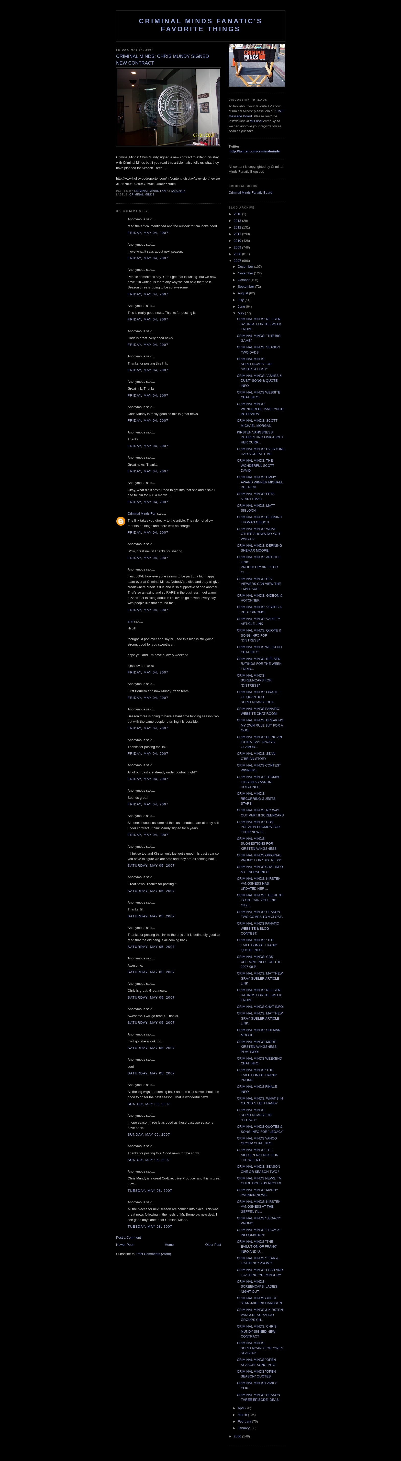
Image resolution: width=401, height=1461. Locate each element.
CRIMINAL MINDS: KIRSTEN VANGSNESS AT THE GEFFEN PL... (259, 1207)
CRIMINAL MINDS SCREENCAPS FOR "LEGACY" (254, 1115)
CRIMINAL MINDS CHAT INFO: (260, 1007)
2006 (238, 1436)
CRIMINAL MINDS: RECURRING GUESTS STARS (256, 798)
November (246, 273)
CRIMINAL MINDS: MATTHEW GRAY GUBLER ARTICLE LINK (260, 978)
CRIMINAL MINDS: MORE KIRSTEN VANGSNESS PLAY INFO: (256, 1047)
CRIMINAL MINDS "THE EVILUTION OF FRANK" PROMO (257, 1075)
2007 (238, 261)
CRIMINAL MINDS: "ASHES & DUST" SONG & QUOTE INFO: (259, 381)
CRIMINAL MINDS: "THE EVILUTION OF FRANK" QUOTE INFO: (257, 945)
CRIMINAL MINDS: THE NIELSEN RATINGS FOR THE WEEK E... (257, 1155)
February (245, 1421)
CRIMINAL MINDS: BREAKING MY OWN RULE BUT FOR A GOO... (260, 725)
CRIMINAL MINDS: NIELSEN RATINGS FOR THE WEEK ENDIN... (259, 324)
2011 (238, 234)
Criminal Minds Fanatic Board (250, 192)
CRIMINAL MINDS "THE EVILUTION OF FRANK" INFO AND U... (257, 1246)
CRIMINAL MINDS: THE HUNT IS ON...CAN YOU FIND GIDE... (260, 900)
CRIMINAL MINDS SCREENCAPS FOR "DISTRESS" (254, 680)
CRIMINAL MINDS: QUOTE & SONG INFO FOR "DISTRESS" (259, 635)
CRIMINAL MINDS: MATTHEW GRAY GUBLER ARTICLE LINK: (260, 1018)
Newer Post (124, 1245)
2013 (238, 221)
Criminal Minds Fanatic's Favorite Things (201, 25)
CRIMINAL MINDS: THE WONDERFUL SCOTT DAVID (255, 465)
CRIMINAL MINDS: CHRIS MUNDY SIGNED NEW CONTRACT (256, 1331)
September (246, 286)
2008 (238, 254)
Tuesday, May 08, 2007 (150, 1191)
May (241, 313)
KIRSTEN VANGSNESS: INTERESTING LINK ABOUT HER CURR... (260, 437)
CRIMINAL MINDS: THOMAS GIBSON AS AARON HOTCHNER (258, 782)
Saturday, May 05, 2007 (151, 865)
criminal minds (141, 194)
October (244, 280)
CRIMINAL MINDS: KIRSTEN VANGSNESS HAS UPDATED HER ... (259, 883)
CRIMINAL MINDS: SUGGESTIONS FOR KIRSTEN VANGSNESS (256, 844)
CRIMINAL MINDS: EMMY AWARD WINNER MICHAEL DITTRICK (260, 482)
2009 (238, 247)
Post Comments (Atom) (154, 1254)
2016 (238, 214)
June (242, 306)
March (243, 1415)
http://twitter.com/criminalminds (255, 151)
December (246, 266)
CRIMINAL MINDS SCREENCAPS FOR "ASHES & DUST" (254, 364)
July (241, 300)
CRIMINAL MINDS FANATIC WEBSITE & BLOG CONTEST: (258, 928)
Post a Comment (128, 1237)
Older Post (213, 1245)
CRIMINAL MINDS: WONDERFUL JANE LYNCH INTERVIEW (260, 409)
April (242, 1408)
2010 (238, 241)
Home (169, 1245)
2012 (238, 227)
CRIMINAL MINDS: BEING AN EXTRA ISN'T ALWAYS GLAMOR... (259, 742)
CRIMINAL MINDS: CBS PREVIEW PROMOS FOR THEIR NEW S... (258, 827)
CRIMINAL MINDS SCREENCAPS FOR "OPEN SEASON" (260, 1348)
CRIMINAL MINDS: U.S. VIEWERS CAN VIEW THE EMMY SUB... (259, 584)
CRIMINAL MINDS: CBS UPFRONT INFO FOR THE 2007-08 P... (259, 962)
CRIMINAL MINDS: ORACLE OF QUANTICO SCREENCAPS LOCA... (258, 697)
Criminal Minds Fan (142, 513)
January (244, 1428)
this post (256, 121)
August (243, 293)
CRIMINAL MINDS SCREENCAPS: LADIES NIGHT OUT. (257, 1286)
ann (130, 621)
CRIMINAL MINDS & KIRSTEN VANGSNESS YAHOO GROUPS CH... (260, 1315)
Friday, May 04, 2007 (148, 233)
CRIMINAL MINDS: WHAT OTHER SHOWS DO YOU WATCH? (258, 534)
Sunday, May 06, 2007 (149, 1104)
